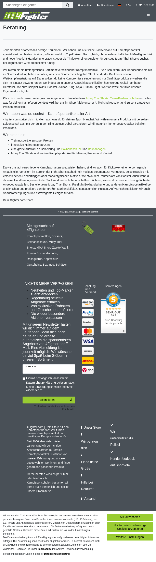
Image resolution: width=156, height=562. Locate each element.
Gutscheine (34, 264)
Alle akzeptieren (130, 517)
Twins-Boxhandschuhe (124, 98)
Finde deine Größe (89, 465)
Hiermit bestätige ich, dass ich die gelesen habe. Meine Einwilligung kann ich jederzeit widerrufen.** (50, 384)
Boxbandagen (96, 149)
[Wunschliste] (128, 5)
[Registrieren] (105, 5)
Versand (89, 498)
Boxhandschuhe (71, 149)
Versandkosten (90, 211)
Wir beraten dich (89, 445)
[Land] (119, 5)
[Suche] (67, 5)
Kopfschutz (51, 259)
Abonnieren (56, 400)
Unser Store (92, 427)
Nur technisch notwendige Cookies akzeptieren (130, 527)
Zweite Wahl (60, 247)
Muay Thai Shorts (97, 98)
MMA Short (44, 247)
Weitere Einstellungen (130, 537)
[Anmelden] (85, 5)
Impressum (44, 549)
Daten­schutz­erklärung (57, 553)
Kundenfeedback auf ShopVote (122, 462)
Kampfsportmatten (38, 236)
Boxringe (48, 264)
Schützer (61, 264)
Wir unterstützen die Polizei (121, 438)
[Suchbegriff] (32, 5)
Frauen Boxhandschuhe (42, 253)
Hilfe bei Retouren (87, 486)
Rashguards (34, 259)
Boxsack (57, 236)
